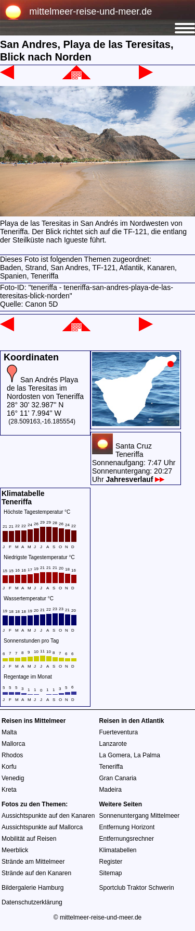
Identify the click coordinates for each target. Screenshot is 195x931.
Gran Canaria (118, 778)
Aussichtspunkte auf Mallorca (42, 827)
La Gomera (115, 755)
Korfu (9, 766)
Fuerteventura (118, 732)
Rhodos (12, 755)
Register (111, 861)
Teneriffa (111, 766)
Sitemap (110, 873)
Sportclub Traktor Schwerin (136, 887)
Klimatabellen (118, 850)
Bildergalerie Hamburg (32, 887)
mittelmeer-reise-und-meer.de (90, 11)
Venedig (13, 778)
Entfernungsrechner (126, 838)
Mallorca (13, 743)
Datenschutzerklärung (32, 902)
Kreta (9, 789)
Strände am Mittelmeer (33, 861)
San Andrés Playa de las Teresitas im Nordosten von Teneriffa (45, 388)
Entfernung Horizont (127, 827)
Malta (9, 732)
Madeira (110, 789)
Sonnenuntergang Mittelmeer (139, 815)
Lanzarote (113, 743)
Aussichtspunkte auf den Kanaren (48, 815)
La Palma (147, 755)
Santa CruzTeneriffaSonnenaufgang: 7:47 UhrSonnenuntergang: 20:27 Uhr (133, 462)
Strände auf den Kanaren (36, 873)
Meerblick (15, 850)
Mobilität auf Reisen (29, 838)
